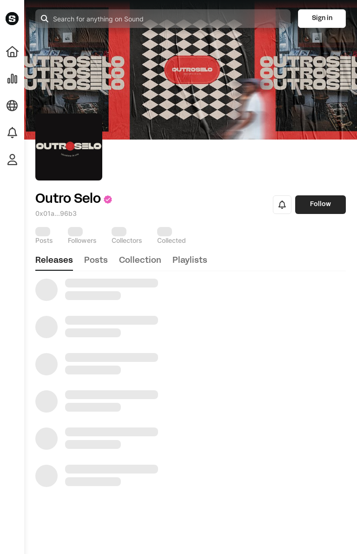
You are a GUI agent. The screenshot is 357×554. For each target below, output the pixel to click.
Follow (320, 204)
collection (140, 261)
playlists (189, 261)
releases (54, 261)
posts (96, 261)
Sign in (322, 18)
